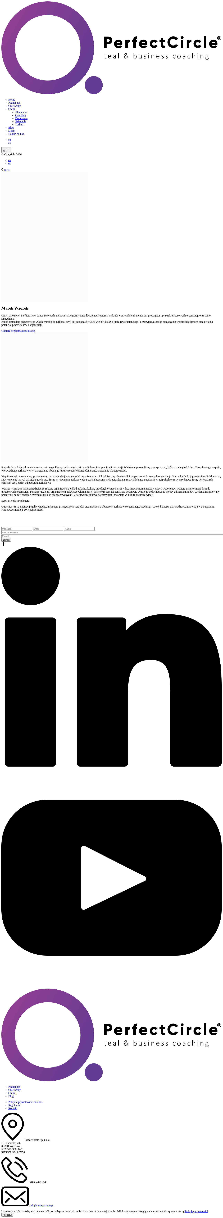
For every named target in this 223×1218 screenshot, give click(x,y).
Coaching (20, 115)
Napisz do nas (16, 133)
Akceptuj (7, 1215)
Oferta (11, 108)
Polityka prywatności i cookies (25, 1102)
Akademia (21, 112)
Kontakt (12, 1108)
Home (11, 99)
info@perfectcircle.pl (41, 1205)
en (9, 139)
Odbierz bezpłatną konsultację (18, 330)
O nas (5, 170)
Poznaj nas (14, 102)
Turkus (19, 124)
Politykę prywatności (196, 1211)
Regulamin (14, 1105)
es (9, 142)
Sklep (11, 130)
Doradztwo (21, 118)
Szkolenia (20, 121)
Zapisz (6, 539)
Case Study (14, 105)
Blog (11, 127)
